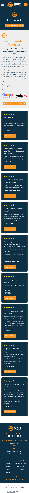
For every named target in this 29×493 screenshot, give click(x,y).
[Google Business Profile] (22, 479)
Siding (7, 469)
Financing (21, 460)
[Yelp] (19, 479)
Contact (21, 469)
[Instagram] (10, 479)
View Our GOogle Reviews (14, 103)
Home (7, 460)
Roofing (8, 463)
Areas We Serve (21, 466)
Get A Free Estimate (14, 25)
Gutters (8, 466)
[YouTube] (13, 479)
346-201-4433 (14, 436)
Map (14, 445)
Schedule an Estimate (21, 463)
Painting (8, 472)
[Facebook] (6, 479)
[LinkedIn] (16, 479)
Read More (10, 136)
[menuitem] (7, 488)
